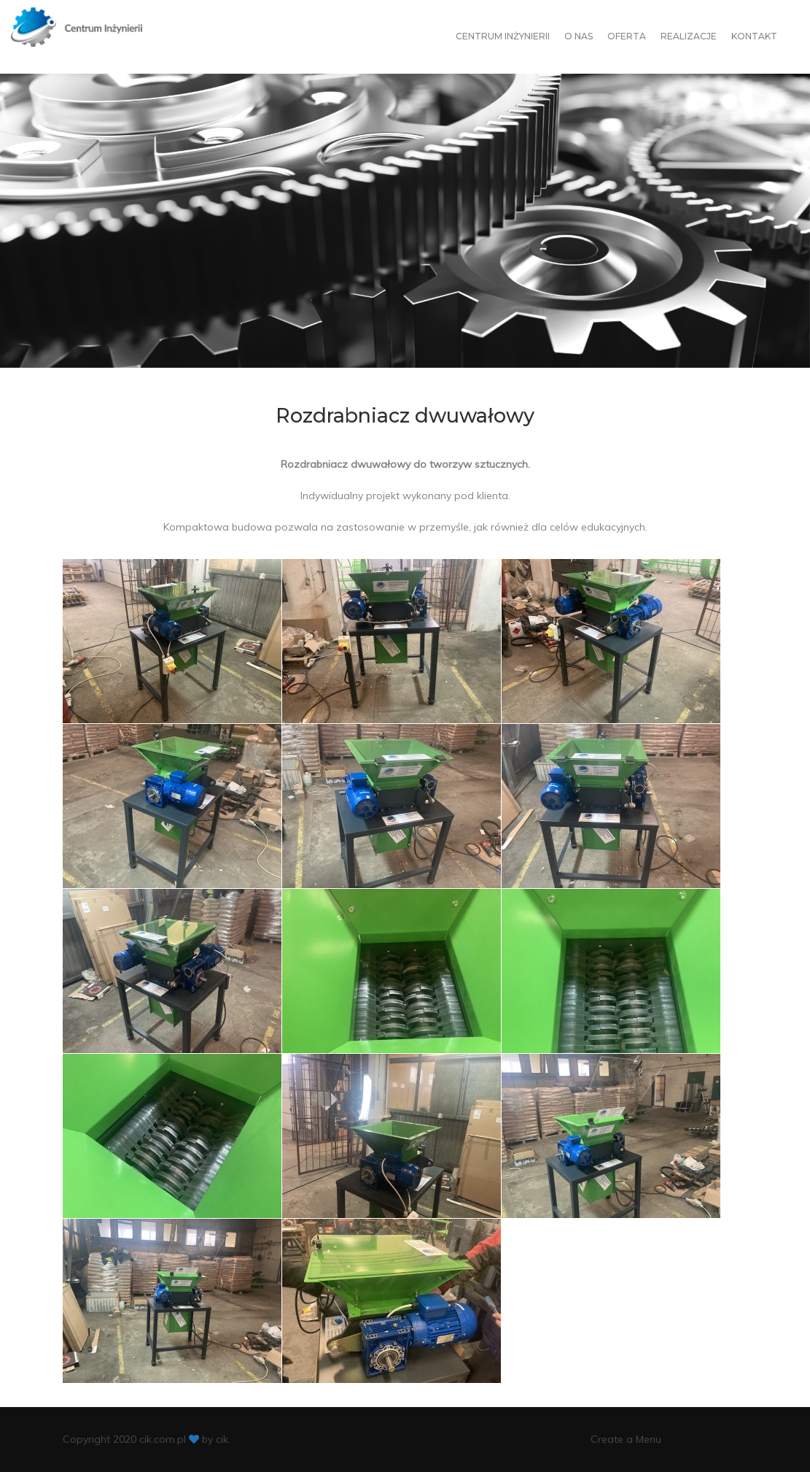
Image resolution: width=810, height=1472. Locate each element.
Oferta (626, 36)
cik (222, 1439)
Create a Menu (626, 1439)
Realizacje (689, 36)
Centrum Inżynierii (503, 36)
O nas (578, 36)
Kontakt (754, 36)
